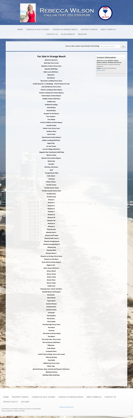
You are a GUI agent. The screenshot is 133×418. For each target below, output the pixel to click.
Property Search (89, 29)
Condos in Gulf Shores (37, 29)
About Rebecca (108, 29)
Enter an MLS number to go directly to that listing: (82, 46)
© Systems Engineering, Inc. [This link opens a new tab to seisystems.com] (66, 407)
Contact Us (52, 34)
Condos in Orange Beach (65, 29)
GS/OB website (68, 34)
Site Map (25, 402)
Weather (82, 34)
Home (20, 29)
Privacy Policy (10, 402)
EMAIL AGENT (101, 70)
